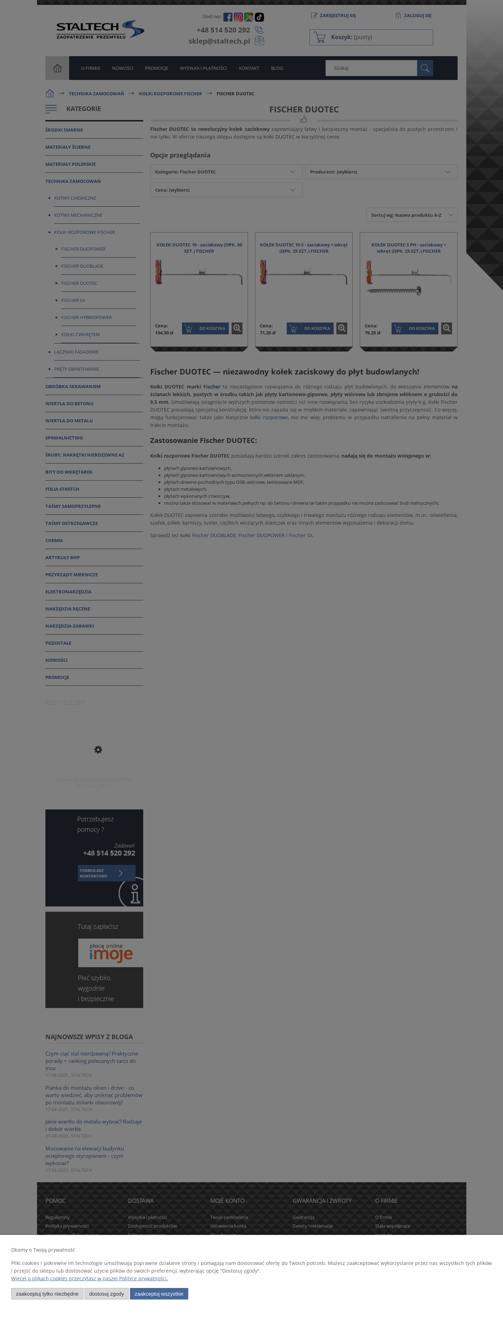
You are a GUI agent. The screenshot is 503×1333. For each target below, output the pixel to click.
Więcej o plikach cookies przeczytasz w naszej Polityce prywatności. (89, 1278)
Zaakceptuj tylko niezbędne (47, 1294)
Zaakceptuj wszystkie (159, 1294)
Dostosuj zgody (106, 1294)
